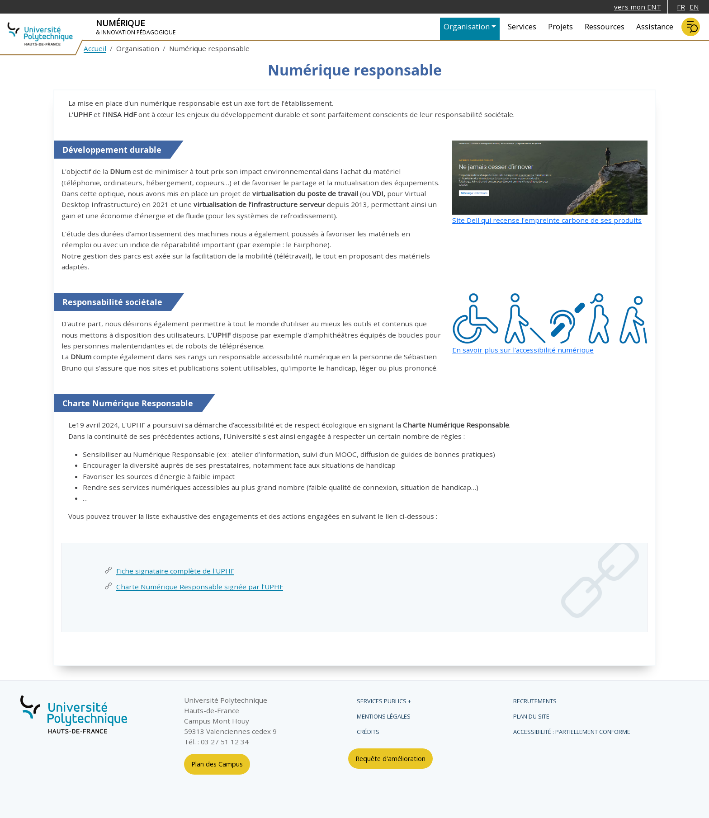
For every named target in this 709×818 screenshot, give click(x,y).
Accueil (95, 48)
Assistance (654, 26)
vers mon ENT (637, 6)
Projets (560, 26)
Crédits (368, 732)
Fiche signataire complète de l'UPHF (175, 570)
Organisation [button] (467, 26)
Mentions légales (384, 716)
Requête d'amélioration (390, 758)
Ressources (604, 26)
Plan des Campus (217, 764)
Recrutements (535, 701)
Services (522, 26)
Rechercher (690, 27)
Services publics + (384, 701)
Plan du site (531, 716)
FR (681, 6)
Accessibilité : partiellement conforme (571, 732)
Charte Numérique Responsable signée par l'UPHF (199, 586)
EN (694, 6)
